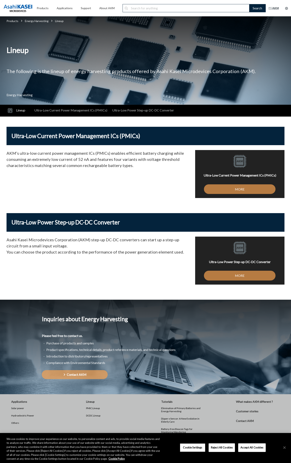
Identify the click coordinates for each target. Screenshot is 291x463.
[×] (284, 447)
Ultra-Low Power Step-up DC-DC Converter (143, 110)
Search (257, 8)
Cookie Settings (192, 447)
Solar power (17, 408)
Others (15, 422)
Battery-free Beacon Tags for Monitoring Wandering (177, 430)
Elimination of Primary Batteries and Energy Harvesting (180, 410)
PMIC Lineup (93, 408)
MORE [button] (240, 189)
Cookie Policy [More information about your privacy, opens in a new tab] (116, 458)
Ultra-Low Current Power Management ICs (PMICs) (70, 110)
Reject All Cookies (222, 447)
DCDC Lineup (93, 415)
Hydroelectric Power (22, 415)
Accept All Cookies (251, 447)
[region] (145, 448)
